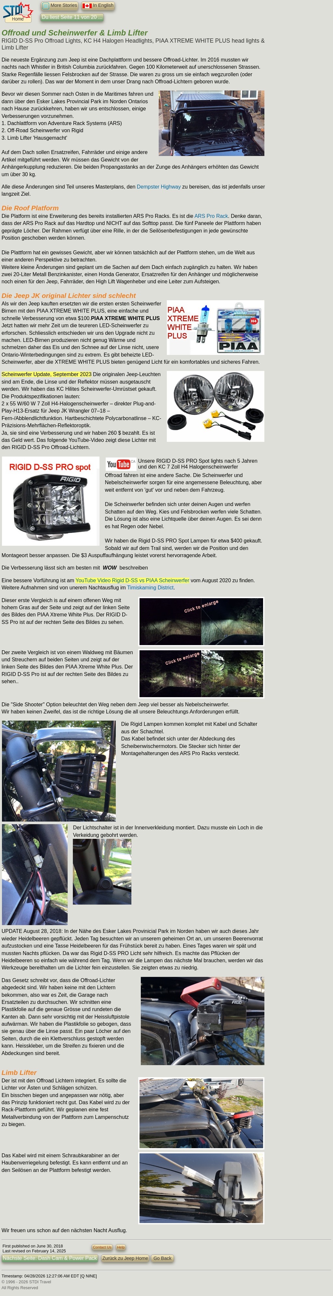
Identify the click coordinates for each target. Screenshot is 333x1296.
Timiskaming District (150, 587)
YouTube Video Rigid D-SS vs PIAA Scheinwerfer (132, 580)
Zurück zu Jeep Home (125, 1258)
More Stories (59, 6)
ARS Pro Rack (211, 216)
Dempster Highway (159, 187)
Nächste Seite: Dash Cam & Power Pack (50, 1258)
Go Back (162, 1258)
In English (98, 6)
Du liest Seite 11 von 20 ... (72, 17)
